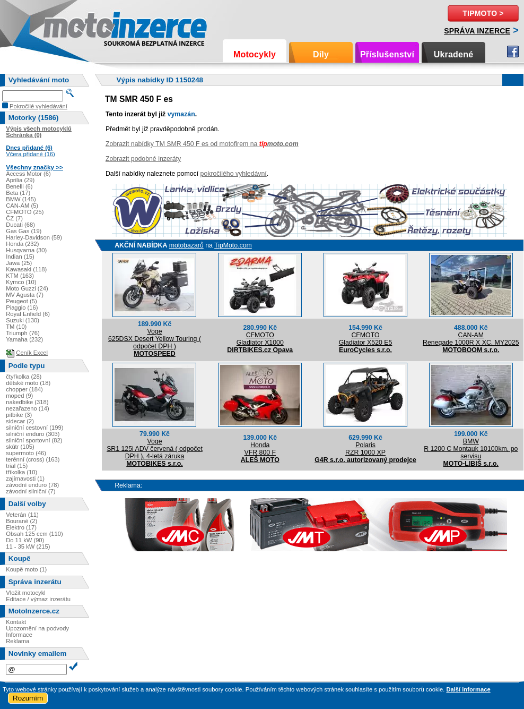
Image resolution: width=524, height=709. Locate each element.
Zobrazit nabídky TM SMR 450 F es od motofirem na (202, 144)
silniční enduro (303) (32, 434)
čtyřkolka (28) (23, 376)
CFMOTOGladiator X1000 (260, 338)
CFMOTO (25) (24, 212)
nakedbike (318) (27, 402)
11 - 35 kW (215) (28, 546)
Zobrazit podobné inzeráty (143, 159)
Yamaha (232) (24, 339)
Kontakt (16, 622)
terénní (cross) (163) (32, 459)
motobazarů (186, 245)
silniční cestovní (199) (34, 427)
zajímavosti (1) (25, 478)
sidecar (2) (20, 421)
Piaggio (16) (22, 307)
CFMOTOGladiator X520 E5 (365, 338)
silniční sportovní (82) (34, 440)
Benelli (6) (19, 186)
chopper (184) (24, 389)
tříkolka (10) (21, 472)
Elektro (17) (21, 527)
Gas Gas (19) (23, 231)
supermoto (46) (26, 453)
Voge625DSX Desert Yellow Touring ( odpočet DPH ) (154, 339)
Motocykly (254, 54)
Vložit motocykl (26, 593)
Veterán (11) (22, 514)
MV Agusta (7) (24, 295)
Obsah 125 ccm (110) (34, 534)
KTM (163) (20, 275)
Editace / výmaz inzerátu (38, 599)
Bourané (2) (21, 521)
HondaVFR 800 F (260, 448)
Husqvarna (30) (26, 250)
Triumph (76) (23, 333)
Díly (321, 54)
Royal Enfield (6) (28, 314)
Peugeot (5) (21, 301)
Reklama (17, 641)
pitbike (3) (19, 415)
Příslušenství (387, 54)
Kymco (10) (21, 282)
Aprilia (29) (20, 180)
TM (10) (16, 326)
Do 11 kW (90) (25, 540)
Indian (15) (20, 256)
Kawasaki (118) (26, 269)
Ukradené (454, 54)
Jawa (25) (19, 263)
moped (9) (19, 395)
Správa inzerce (477, 31)
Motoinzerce (66, 26)
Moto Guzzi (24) (27, 288)
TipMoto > (482, 13)
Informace (19, 634)
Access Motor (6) (28, 173)
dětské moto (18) (28, 383)
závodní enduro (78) (32, 485)
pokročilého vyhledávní (233, 173)
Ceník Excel (32, 352)
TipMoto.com (233, 245)
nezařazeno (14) (27, 408)
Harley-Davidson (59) (34, 237)
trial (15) (17, 466)
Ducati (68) (20, 224)
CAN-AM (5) (22, 205)
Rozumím (28, 698)
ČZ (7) (14, 218)
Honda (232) (22, 244)
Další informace (468, 689)
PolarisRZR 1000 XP (365, 448)
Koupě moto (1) (26, 569)
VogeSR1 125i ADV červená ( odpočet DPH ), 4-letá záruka (155, 449)
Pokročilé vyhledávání (38, 106)
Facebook (513, 51)
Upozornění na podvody (37, 628)
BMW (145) (21, 199)
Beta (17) (18, 193)
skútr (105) (20, 446)
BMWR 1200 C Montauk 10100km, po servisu (471, 449)
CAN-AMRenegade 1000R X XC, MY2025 (471, 338)
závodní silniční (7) (30, 491)
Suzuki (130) (22, 320)
